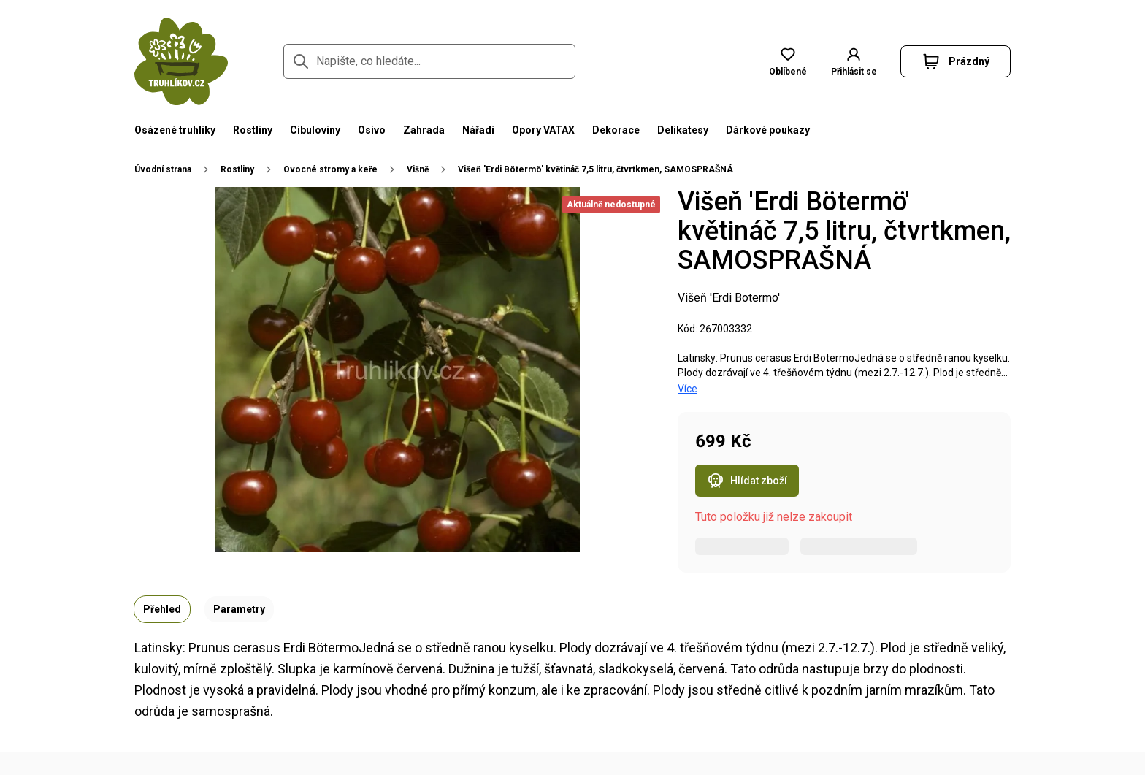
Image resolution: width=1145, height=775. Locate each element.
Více (687, 388)
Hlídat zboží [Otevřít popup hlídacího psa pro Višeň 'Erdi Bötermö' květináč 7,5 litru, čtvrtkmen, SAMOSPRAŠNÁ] (747, 480)
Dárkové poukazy (768, 130)
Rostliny (252, 130)
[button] (955, 61)
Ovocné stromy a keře (330, 169)
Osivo (372, 130)
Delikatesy (682, 130)
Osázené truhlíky (174, 130)
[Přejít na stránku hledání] (300, 61)
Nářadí (478, 130)
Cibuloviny (315, 130)
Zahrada (424, 130)
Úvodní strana (162, 169)
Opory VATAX (543, 130)
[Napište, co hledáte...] (429, 61)
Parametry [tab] (239, 609)
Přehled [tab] (162, 609)
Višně (418, 169)
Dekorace (616, 130)
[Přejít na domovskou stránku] (181, 61)
